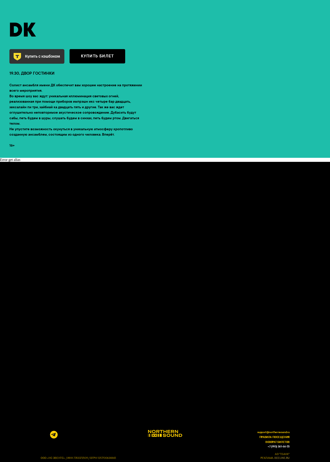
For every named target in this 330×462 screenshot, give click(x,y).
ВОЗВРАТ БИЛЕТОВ (277, 442)
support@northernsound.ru (273, 432)
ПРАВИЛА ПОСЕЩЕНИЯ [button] (274, 437)
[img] (44, 434)
